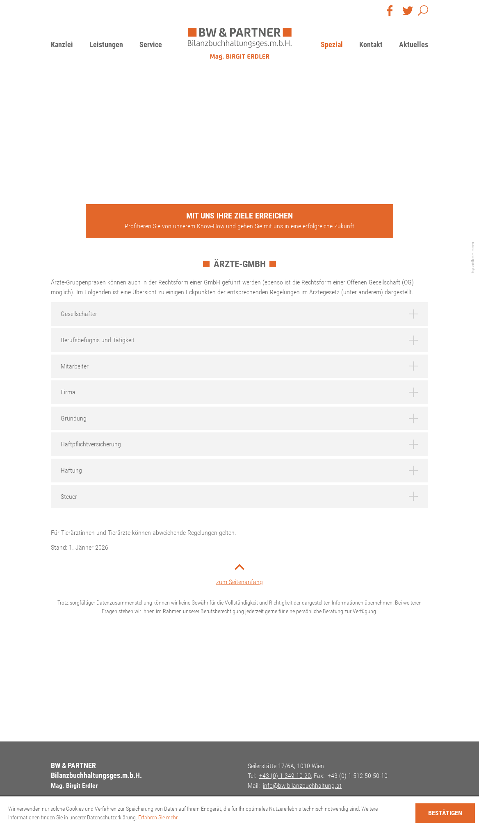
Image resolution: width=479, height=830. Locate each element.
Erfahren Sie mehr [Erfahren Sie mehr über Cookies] (158, 817)
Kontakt (371, 44)
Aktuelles (413, 44)
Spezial (332, 44)
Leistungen (106, 44)
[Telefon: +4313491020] (285, 776)
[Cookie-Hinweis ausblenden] (445, 813)
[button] (423, 12)
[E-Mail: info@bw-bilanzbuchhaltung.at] (302, 785)
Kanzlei (62, 44)
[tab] (239, 314)
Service (150, 44)
